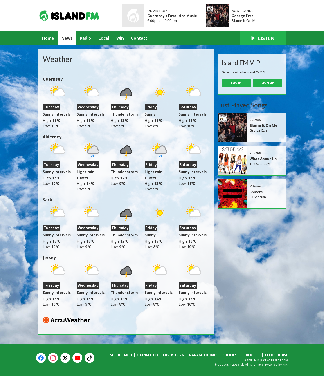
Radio (85, 38)
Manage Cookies (203, 355)
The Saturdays (260, 163)
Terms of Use (276, 355)
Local (103, 38)
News (66, 38)
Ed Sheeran (258, 197)
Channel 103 (147, 355)
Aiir (285, 365)
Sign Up (267, 83)
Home (48, 38)
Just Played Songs (243, 105)
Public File (251, 355)
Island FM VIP (241, 62)
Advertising (173, 355)
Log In (236, 83)
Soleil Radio (121, 355)
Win (120, 38)
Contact (139, 38)
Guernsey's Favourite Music (172, 16)
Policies (230, 355)
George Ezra (243, 16)
